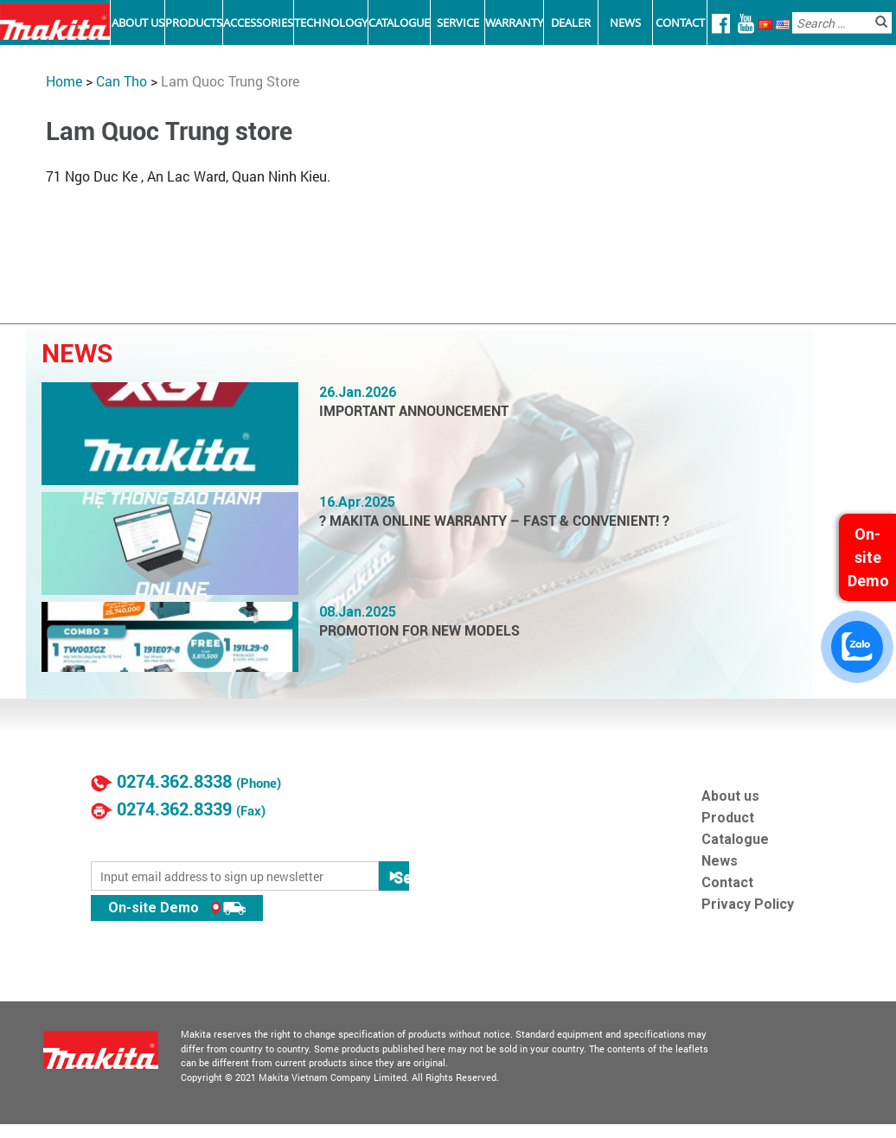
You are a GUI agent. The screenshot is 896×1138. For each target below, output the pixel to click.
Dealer (571, 22)
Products (193, 22)
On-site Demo (177, 907)
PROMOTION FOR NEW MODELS (419, 631)
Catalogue (399, 22)
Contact (680, 22)
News (625, 22)
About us (730, 796)
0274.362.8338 (174, 781)
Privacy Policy (747, 904)
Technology (331, 22)
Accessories (258, 22)
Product (727, 817)
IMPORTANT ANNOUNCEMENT (414, 411)
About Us (138, 22)
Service (458, 22)
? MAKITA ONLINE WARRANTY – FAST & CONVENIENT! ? (494, 521)
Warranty (514, 22)
